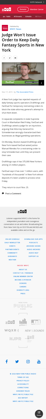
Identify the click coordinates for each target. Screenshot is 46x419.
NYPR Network (37, 2)
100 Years (38, 16)
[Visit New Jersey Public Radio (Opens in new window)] (11, 338)
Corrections (23, 387)
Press (23, 293)
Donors (23, 283)
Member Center (37, 9)
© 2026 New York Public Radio (23, 374)
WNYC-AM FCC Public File (23, 401)
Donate (23, 9)
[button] (41, 83)
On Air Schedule (12, 239)
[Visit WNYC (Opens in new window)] (10, 322)
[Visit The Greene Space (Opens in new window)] (34, 338)
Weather (12, 260)
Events (12, 246)
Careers (23, 287)
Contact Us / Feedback (23, 273)
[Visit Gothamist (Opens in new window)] (23, 322)
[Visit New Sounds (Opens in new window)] (34, 331)
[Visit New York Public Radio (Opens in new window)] (23, 305)
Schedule (28, 16)
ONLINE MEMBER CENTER (23, 276)
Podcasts (33, 242)
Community (12, 253)
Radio (8, 16)
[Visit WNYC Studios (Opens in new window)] (35, 322)
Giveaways (12, 256)
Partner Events (12, 249)
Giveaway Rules (23, 391)
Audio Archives (33, 249)
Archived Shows (33, 246)
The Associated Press (24, 92)
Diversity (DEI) (23, 290)
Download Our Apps (33, 239)
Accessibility (23, 384)
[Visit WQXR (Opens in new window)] (11, 330)
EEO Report (23, 398)
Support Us (34, 256)
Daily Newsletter (12, 242)
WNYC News (15, 29)
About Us (23, 269)
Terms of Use (23, 377)
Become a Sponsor (23, 280)
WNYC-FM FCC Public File (23, 394)
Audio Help (33, 253)
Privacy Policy (23, 380)
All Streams (18, 16)
